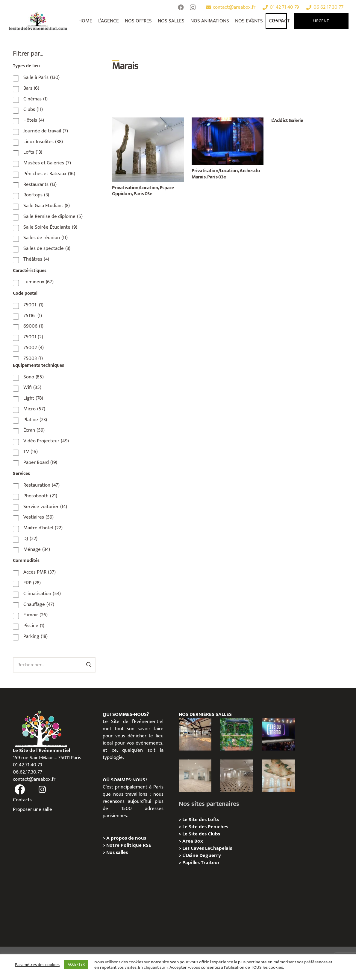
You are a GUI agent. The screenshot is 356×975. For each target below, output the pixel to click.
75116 (32, 315)
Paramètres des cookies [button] (37, 965)
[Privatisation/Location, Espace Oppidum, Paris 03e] (148, 121)
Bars (31, 88)
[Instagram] (193, 7)
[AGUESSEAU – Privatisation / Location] (195, 775)
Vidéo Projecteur (46, 440)
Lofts (32, 152)
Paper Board (40, 462)
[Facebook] (181, 7)
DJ (30, 538)
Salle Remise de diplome (53, 216)
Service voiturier (45, 506)
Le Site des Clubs (201, 834)
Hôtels (33, 120)
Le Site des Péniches (205, 827)
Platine (35, 419)
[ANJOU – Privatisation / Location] (236, 775)
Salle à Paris (41, 77)
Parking (35, 636)
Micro (34, 408)
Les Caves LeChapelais (207, 848)
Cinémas (35, 99)
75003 (33, 358)
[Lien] (38, 20)
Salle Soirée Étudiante (50, 227)
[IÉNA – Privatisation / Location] (278, 775)
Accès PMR (39, 572)
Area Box (192, 841)
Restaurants (40, 184)
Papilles (191, 862)
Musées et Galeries (47, 162)
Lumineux (38, 281)
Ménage (36, 549)
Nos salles (117, 852)
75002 (33, 347)
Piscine (33, 625)
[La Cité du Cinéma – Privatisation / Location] (278, 734)
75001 (33, 304)
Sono (33, 376)
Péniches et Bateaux (49, 173)
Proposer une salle (32, 809)
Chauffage (38, 604)
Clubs (33, 109)
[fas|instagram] (42, 790)
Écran (34, 430)
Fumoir (35, 614)
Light (33, 398)
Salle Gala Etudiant (46, 205)
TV (30, 451)
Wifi (32, 387)
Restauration (41, 485)
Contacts (22, 800)
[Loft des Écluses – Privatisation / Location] (195, 734)
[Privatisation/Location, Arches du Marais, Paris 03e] (228, 121)
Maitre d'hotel (43, 527)
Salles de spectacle (46, 248)
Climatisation (42, 593)
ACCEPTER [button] (76, 964)
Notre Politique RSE (128, 845)
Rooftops (36, 194)
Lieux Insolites (43, 141)
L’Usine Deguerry (201, 855)
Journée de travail (45, 131)
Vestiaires (38, 517)
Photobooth (40, 495)
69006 (33, 326)
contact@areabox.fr (34, 779)
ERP (32, 582)
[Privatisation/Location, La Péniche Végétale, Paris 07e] (236, 734)
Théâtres (36, 259)
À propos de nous (126, 838)
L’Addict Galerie (287, 120)
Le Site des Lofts (200, 819)
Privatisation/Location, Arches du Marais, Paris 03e (226, 173)
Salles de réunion (45, 237)
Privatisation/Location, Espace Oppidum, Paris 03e (143, 191)
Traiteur (210, 862)
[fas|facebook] (20, 790)
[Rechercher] (253, 21)
